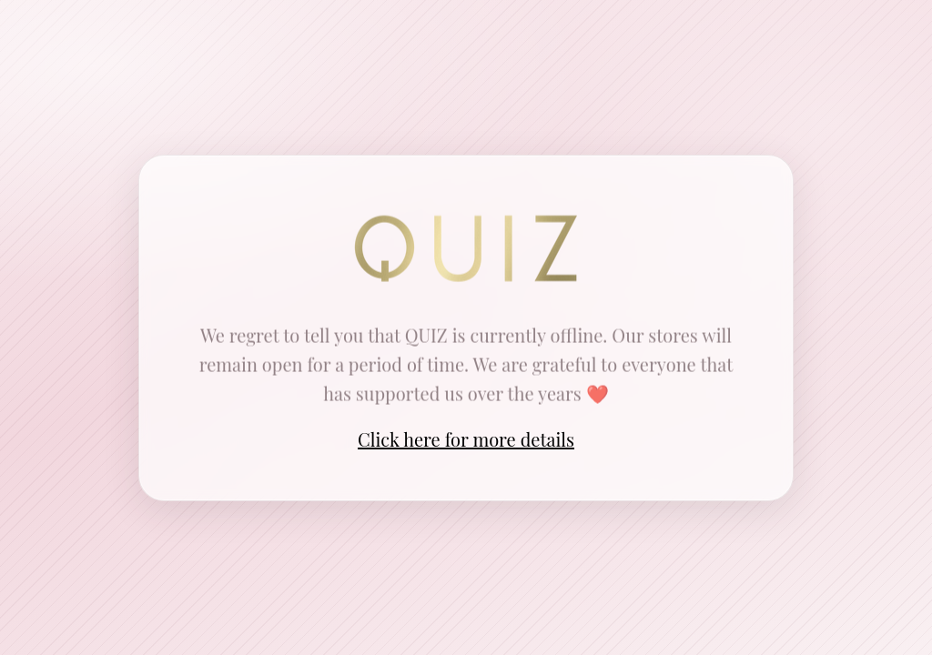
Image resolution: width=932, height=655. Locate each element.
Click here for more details (466, 439)
